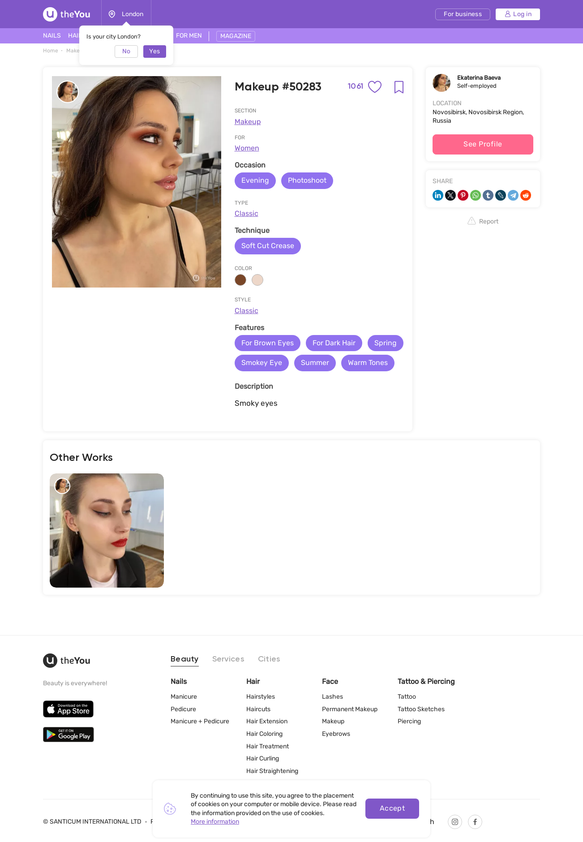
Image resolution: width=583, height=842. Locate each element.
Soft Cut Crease (267, 245)
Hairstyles (260, 696)
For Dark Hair (334, 343)
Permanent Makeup (349, 709)
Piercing (409, 721)
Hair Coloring (264, 734)
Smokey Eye (261, 362)
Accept (392, 808)
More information (215, 821)
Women (247, 148)
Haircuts (258, 709)
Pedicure (183, 709)
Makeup (248, 121)
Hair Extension (266, 721)
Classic (246, 213)
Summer (315, 362)
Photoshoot (307, 180)
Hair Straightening (272, 771)
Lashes (332, 696)
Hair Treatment (267, 746)
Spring (385, 343)
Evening (255, 180)
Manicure (184, 696)
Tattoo (407, 696)
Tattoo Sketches (421, 709)
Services (228, 659)
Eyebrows (336, 734)
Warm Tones (368, 362)
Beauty (185, 659)
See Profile (482, 144)
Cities (269, 659)
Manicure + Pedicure (200, 721)
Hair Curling (262, 758)
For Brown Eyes (267, 343)
